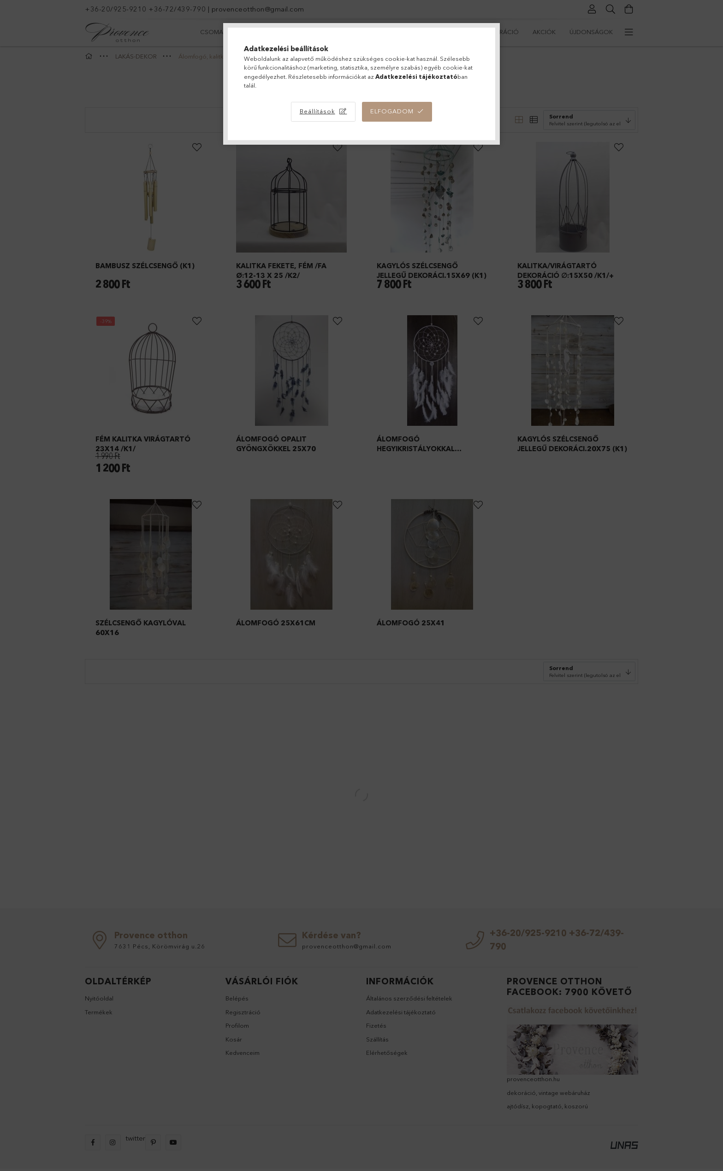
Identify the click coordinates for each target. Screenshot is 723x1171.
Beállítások (317, 111)
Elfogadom (392, 111)
